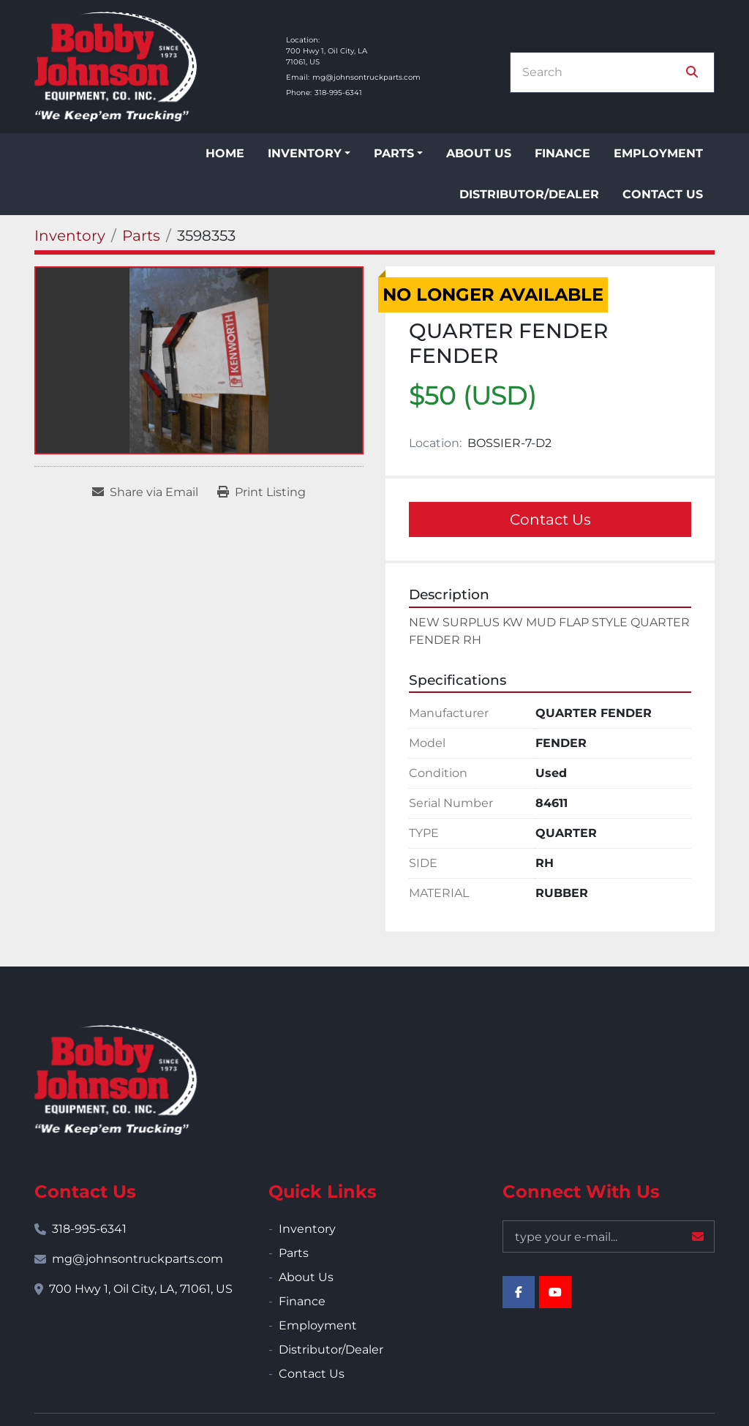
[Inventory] (69, 235)
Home (225, 153)
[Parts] (141, 235)
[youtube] (555, 1292)
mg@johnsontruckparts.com (366, 77)
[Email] (609, 1236)
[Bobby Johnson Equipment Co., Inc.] (115, 1080)
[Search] (602, 72)
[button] (309, 153)
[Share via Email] (145, 492)
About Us (478, 153)
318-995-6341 (338, 92)
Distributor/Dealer (529, 194)
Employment (658, 153)
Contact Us (662, 194)
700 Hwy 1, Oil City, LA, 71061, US (141, 1289)
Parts (394, 153)
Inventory (305, 153)
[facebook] (519, 1292)
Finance (562, 153)
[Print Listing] (261, 492)
